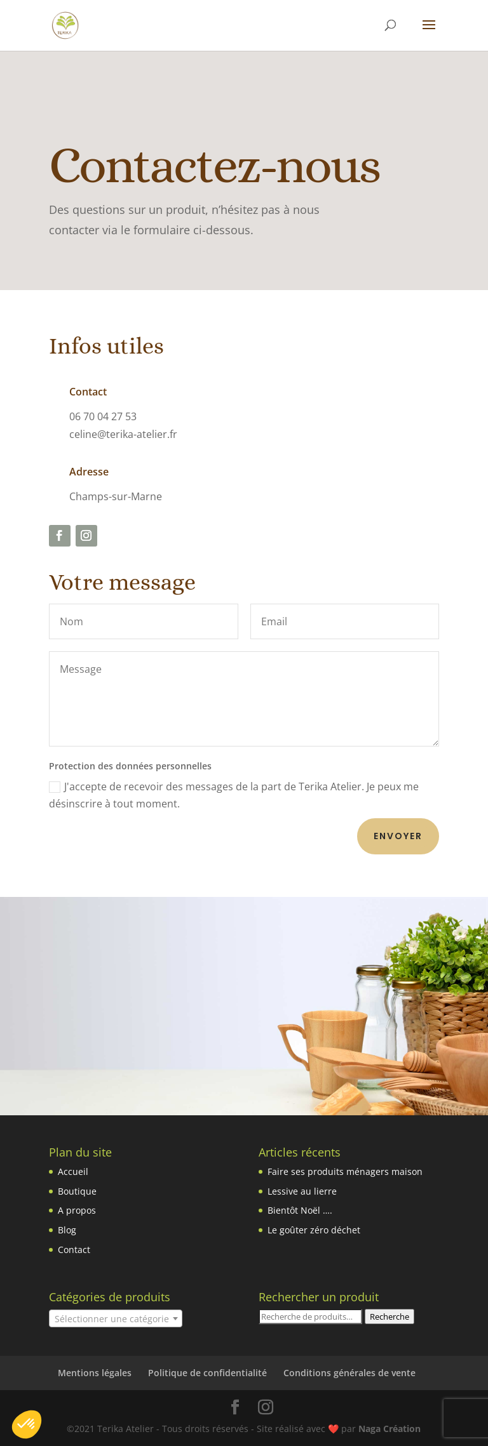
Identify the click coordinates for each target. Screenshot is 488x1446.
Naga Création (389, 1429)
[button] (26, 1424)
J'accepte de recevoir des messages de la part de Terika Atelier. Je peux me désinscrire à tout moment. (234, 795)
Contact (74, 1250)
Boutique (77, 1191)
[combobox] (115, 1318)
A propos (77, 1210)
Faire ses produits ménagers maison (345, 1171)
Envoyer (398, 836)
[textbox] (116, 1319)
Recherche (389, 1316)
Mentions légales (95, 1373)
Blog (67, 1230)
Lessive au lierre (302, 1191)
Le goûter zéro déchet (314, 1230)
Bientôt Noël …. (300, 1210)
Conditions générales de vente (349, 1373)
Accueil (73, 1171)
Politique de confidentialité (207, 1373)
